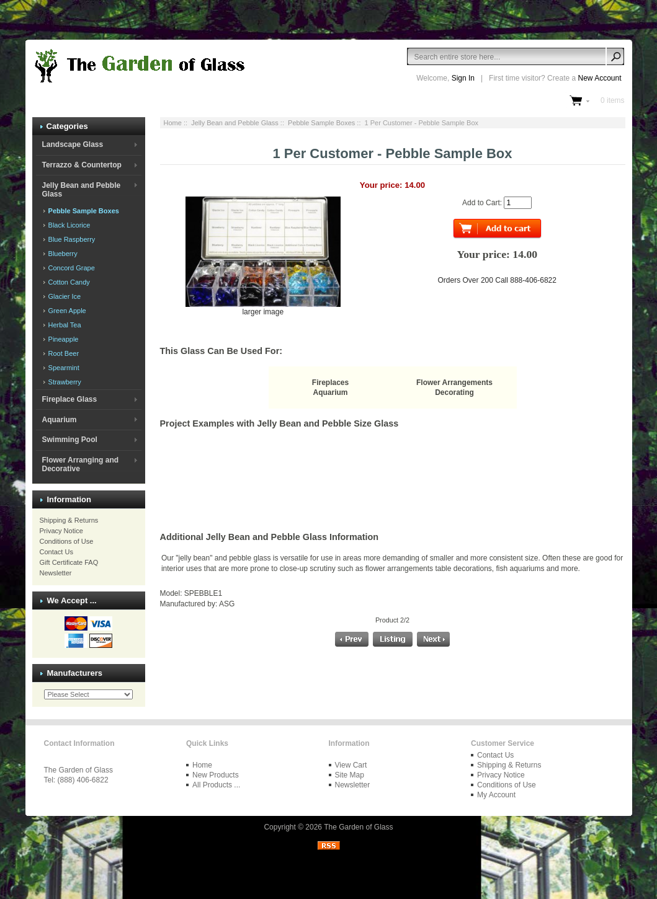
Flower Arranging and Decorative (80, 464)
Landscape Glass (72, 144)
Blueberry (62, 253)
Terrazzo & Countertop (81, 165)
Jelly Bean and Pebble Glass (235, 122)
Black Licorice (69, 225)
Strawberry (64, 382)
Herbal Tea (64, 325)
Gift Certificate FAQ (69, 562)
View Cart (351, 765)
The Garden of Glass (358, 827)
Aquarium (59, 419)
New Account (599, 78)
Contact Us (56, 552)
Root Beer (63, 353)
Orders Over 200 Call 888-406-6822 (497, 280)
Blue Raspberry (71, 239)
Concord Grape (71, 268)
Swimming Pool (69, 439)
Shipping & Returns (69, 520)
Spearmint (63, 367)
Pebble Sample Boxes (321, 122)
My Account (496, 794)
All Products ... (216, 785)
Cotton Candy (68, 282)
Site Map (349, 775)
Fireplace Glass (69, 399)
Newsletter (56, 573)
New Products (215, 775)
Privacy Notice (61, 530)
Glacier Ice (64, 296)
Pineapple (63, 339)
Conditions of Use (67, 541)
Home (173, 122)
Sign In (463, 78)
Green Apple (66, 310)
